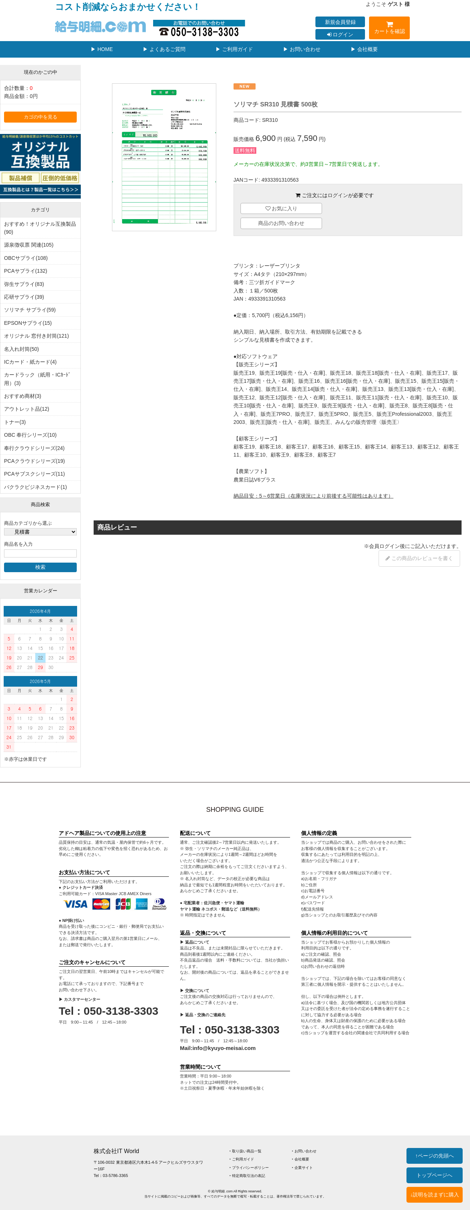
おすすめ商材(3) (22, 396)
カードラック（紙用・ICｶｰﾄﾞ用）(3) (37, 379)
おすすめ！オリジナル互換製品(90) (40, 228)
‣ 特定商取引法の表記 (247, 1176)
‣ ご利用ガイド (241, 1159)
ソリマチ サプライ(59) (30, 310)
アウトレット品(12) (26, 409)
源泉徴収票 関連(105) (29, 245)
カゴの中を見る (40, 117)
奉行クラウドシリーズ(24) (34, 448)
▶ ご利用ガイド (234, 49)
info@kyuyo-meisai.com (224, 1048)
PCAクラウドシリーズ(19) (34, 461)
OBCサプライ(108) (26, 258)
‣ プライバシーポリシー (249, 1168)
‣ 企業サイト (302, 1168)
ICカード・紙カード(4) (30, 362)
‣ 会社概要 (300, 1159)
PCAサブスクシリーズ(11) (34, 474)
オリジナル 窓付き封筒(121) (36, 336)
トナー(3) (15, 422)
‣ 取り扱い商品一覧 (245, 1151)
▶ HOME (102, 49)
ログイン (340, 34)
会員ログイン (384, 546)
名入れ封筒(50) (21, 349)
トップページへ (434, 1175)
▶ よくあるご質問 (164, 49)
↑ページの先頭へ (434, 1156)
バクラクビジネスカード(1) (35, 487)
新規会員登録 (340, 22)
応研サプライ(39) (24, 297)
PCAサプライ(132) (25, 271)
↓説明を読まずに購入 (434, 1195)
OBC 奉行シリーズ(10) (30, 435)
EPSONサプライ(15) (28, 323)
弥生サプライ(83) (24, 284)
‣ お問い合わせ (304, 1151)
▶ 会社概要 (364, 49)
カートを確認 (389, 28)
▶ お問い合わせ (302, 49)
